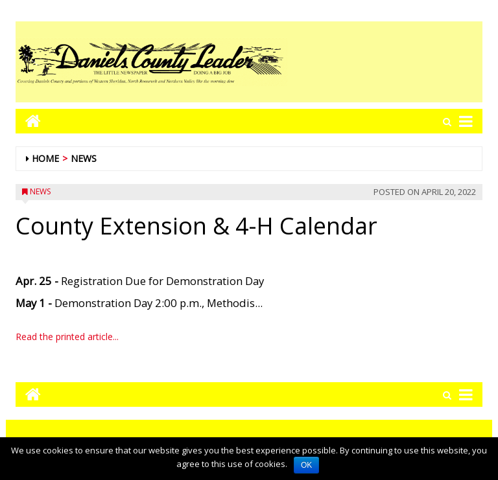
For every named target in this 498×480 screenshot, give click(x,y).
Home (45, 158)
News (84, 158)
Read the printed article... (67, 336)
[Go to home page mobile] (28, 121)
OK (306, 465)
